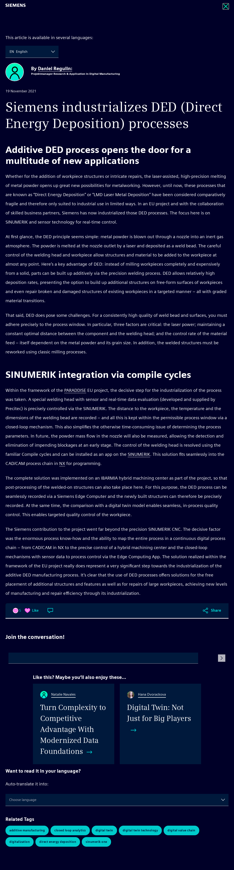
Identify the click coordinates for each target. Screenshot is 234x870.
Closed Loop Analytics (70, 830)
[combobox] (10, 51)
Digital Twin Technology (140, 830)
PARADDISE (75, 390)
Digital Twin (104, 830)
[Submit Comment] (221, 658)
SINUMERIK (139, 454)
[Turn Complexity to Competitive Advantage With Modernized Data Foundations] (73, 724)
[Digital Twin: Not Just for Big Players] (160, 724)
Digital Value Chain (181, 830)
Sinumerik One (96, 841)
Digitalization (19, 841)
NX (62, 463)
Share (216, 610)
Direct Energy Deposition (57, 841)
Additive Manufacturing (27, 830)
